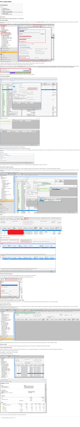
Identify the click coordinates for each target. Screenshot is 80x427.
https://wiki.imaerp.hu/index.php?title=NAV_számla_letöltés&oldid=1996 (16, 414)
